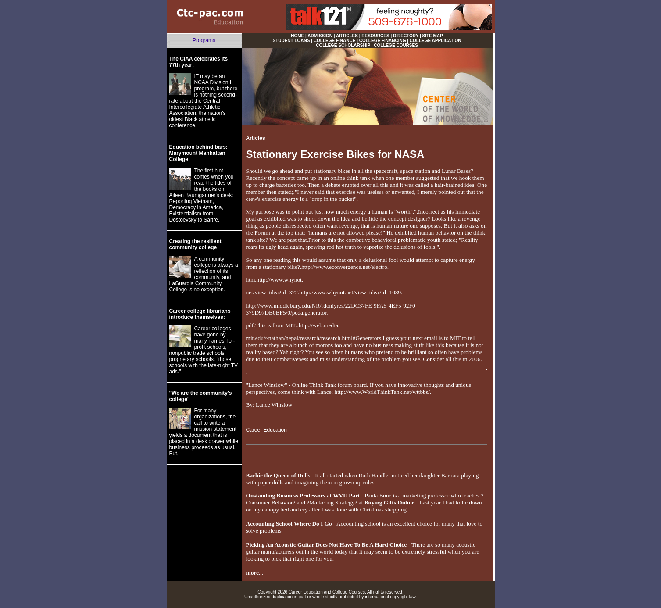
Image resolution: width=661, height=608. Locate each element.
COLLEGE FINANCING (382, 40)
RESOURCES (375, 35)
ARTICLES (347, 35)
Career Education (266, 430)
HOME (297, 35)
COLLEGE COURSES (396, 45)
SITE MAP (432, 35)
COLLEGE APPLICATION (435, 40)
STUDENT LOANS (291, 40)
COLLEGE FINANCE (335, 40)
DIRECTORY (405, 35)
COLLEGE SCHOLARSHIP (343, 45)
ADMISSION (319, 35)
